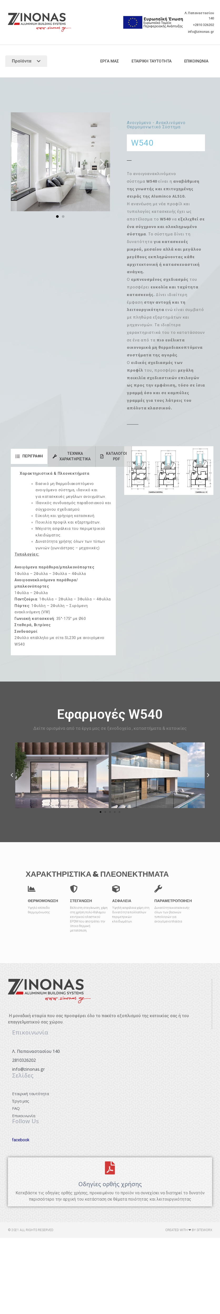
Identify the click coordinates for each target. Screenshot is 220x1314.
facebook (20, 1139)
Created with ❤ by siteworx (188, 1230)
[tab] (29, 456)
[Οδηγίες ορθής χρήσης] (110, 1167)
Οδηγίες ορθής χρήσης (110, 1184)
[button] (18, 162)
